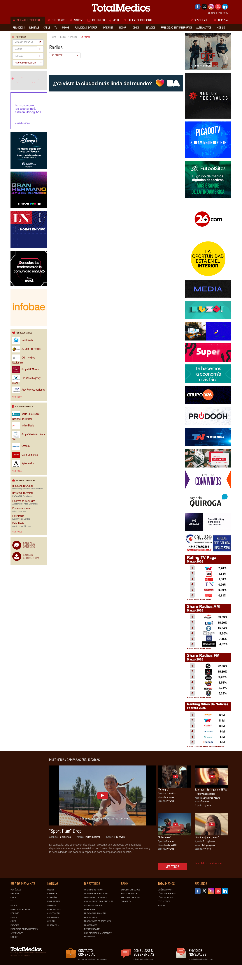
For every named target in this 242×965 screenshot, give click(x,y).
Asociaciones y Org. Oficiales (98, 901)
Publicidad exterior (20, 909)
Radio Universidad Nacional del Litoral (26, 415)
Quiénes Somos (165, 889)
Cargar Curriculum (31, 556)
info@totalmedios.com (144, 959)
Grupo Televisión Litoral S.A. (28, 436)
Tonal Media (22, 340)
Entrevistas (53, 917)
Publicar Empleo (129, 893)
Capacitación (53, 913)
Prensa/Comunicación (95, 913)
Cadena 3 (21, 446)
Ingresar (221, 20)
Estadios (14, 925)
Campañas (52, 897)
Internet (14, 913)
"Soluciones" (164, 837)
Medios (50, 889)
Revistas (14, 893)
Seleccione (65, 55)
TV (11, 901)
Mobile (13, 937)
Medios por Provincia (28, 62)
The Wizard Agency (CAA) (26, 379)
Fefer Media (18, 516)
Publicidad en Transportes (24, 929)
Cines (13, 921)
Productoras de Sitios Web (97, 921)
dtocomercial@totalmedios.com (92, 959)
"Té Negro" (163, 789)
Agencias (51, 905)
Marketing (89, 909)
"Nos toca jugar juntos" (207, 837)
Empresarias (53, 901)
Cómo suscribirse (167, 893)
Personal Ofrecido (29, 545)
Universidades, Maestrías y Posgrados (98, 935)
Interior (73, 37)
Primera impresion (21, 508)
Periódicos (15, 889)
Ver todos (17, 397)
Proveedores (90, 925)
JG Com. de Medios (26, 349)
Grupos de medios (93, 905)
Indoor (13, 917)
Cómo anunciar (165, 897)
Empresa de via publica (23, 501)
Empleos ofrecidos (130, 889)
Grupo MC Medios (25, 369)
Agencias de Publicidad (96, 893)
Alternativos (16, 933)
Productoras (90, 917)
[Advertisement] (25, 813)
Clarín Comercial (25, 455)
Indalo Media (23, 425)
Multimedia (53, 925)
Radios (63, 37)
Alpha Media (23, 463)
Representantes (92, 929)
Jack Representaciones (28, 390)
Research (52, 893)
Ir (40, 42)
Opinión (51, 921)
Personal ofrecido (130, 897)
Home (53, 37)
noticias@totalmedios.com (201, 959)
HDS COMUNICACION (22, 486)
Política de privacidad (20, 956)
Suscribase (199, 20)
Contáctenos (164, 901)
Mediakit (162, 905)
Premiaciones (54, 909)
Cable (13, 897)
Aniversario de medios (95, 897)
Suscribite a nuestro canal (208, 863)
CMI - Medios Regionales (23, 359)
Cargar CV (126, 901)
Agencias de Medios (94, 889)
